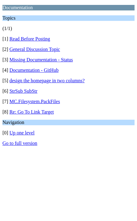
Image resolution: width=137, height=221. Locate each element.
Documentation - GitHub (34, 70)
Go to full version (19, 143)
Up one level (22, 132)
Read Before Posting (30, 38)
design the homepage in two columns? (47, 80)
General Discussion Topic (35, 49)
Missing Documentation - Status (41, 59)
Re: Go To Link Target (32, 111)
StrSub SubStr (23, 91)
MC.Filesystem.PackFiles (35, 101)
